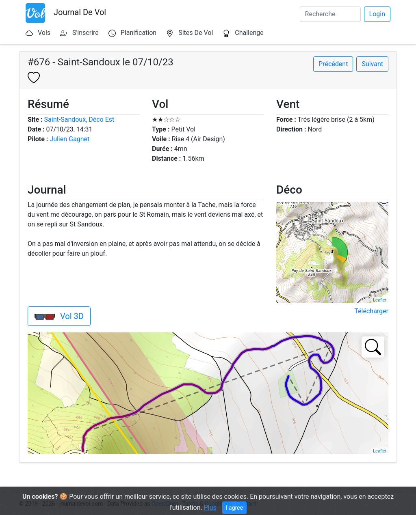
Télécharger (371, 311)
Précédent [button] (333, 64)
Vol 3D (59, 316)
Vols (44, 33)
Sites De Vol (195, 33)
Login (377, 14)
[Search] (330, 14)
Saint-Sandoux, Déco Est (79, 119)
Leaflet (379, 299)
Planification (138, 33)
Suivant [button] (372, 64)
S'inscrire (85, 33)
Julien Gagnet (69, 139)
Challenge (249, 33)
